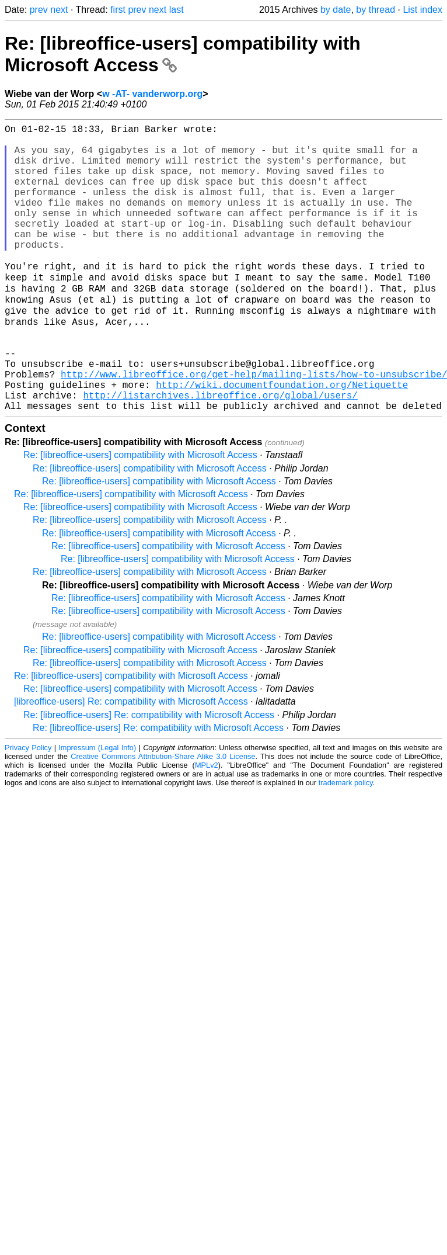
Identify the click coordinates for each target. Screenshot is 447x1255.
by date (335, 10)
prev (39, 10)
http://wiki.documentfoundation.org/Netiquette (282, 439)
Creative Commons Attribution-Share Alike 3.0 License (163, 816)
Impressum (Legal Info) (97, 807)
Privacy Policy (28, 807)
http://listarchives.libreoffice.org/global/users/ (220, 452)
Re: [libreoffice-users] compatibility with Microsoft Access (140, 514)
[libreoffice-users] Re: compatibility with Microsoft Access (131, 761)
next (59, 10)
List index (422, 10)
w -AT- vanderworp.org (152, 94)
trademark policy (346, 842)
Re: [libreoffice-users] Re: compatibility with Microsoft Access (148, 774)
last (176, 10)
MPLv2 (206, 824)
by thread (375, 10)
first (117, 10)
